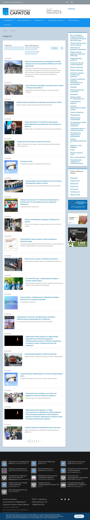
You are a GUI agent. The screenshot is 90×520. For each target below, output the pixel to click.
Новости (13, 30)
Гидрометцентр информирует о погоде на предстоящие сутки (41, 375)
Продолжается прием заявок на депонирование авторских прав (38, 240)
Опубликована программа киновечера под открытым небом (39, 102)
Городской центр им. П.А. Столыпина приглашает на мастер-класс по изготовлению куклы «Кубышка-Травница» (39, 202)
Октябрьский (74, 192)
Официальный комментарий (75, 118)
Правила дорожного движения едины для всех (42, 427)
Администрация (23, 20)
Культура (73, 87)
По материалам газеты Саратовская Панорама (78, 124)
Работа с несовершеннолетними (78, 141)
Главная (5, 30)
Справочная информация (12, 2)
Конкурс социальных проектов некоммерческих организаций (77, 81)
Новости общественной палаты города (78, 107)
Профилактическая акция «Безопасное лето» (34, 142)
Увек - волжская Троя (77, 157)
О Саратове (8, 20)
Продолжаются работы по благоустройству (40, 354)
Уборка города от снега (76, 153)
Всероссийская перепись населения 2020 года (77, 53)
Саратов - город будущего (76, 146)
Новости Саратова (76, 112)
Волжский (73, 178)
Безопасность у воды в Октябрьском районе (41, 259)
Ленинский (74, 189)
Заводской (74, 183)
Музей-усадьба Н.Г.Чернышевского (77, 98)
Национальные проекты (75, 102)
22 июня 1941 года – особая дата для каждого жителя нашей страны (42, 280)
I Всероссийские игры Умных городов (78, 44)
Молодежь (74, 94)
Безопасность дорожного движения (78, 48)
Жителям (71, 9)
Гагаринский (74, 181)
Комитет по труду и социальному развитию (77, 74)
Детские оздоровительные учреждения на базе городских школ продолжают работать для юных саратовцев (43, 64)
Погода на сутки (26, 161)
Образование (75, 115)
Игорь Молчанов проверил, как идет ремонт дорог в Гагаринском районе (45, 87)
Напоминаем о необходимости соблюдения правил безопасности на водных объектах (39, 298)
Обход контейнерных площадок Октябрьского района (42, 221)
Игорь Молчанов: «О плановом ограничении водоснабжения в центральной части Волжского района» (43, 124)
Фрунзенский (75, 195)
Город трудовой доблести (76, 59)
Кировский (74, 186)
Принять (79, 516)
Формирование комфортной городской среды (76, 161)
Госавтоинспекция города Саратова (76, 64)
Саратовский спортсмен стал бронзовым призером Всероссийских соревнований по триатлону (36, 318)
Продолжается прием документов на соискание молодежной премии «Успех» (44, 182)
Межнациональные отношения (77, 90)
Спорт (72, 150)
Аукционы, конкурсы (56, 20)
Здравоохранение (76, 70)
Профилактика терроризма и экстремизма (75, 134)
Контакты (7, 25)
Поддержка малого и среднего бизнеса (77, 129)
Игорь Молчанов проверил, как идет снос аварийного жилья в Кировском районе (41, 394)
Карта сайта (14, 507)
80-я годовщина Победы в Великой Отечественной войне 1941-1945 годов (78, 37)
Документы (39, 20)
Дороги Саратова (76, 67)
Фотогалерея (73, 20)
